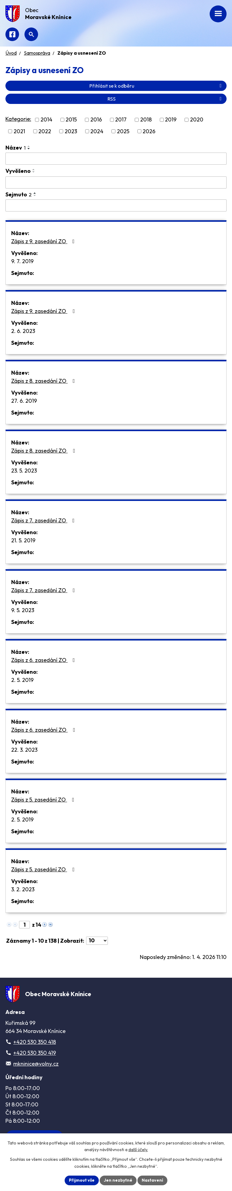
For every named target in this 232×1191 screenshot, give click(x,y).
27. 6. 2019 (24, 400)
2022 (44, 131)
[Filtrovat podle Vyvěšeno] (116, 182)
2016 (96, 119)
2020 (196, 119)
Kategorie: (18, 118)
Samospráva (37, 53)
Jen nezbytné (118, 1180)
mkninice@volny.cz (36, 1063)
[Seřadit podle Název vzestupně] (29, 146)
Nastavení (152, 1180)
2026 (149, 131)
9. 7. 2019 (22, 261)
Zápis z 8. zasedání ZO (44, 380)
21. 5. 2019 (23, 540)
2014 (46, 119)
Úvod (11, 53)
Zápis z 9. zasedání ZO (44, 241)
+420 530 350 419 (34, 1052)
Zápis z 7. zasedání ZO (44, 520)
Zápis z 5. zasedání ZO (44, 799)
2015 (71, 119)
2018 (146, 119)
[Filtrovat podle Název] (116, 159)
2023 (71, 131)
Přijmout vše (82, 1180)
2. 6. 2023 (23, 331)
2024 (96, 131)
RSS (166, 99)
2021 (19, 131)
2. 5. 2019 (22, 679)
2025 (123, 131)
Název (15, 147)
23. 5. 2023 (24, 470)
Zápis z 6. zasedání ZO (44, 660)
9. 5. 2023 (22, 610)
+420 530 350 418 (34, 1041)
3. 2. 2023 (22, 889)
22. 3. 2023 (24, 749)
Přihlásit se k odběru (156, 86)
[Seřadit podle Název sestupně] (29, 148)
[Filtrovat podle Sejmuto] (116, 205)
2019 (170, 119)
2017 (121, 119)
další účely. (138, 1150)
